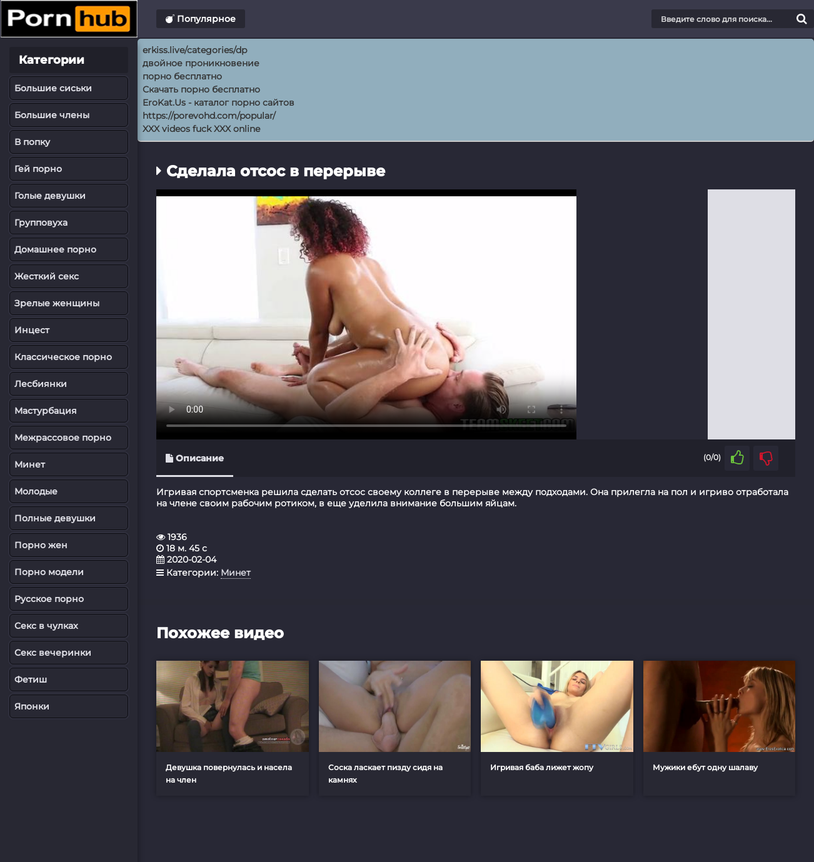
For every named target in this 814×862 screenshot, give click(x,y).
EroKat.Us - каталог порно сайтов (218, 102)
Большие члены (51, 115)
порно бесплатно (182, 76)
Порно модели (49, 572)
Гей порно (38, 168)
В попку (32, 142)
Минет (29, 464)
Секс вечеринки (52, 652)
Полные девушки (55, 518)
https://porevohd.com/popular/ (209, 115)
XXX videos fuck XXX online (201, 128)
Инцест (31, 330)
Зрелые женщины (56, 303)
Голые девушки (50, 195)
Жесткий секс (46, 276)
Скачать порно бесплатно (201, 89)
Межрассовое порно (62, 437)
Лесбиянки (40, 383)
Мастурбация (45, 410)
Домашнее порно (55, 249)
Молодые (36, 491)
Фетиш (30, 679)
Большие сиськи (53, 88)
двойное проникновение (201, 63)
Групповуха (41, 222)
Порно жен (41, 545)
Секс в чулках (46, 625)
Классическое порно (63, 357)
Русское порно (49, 598)
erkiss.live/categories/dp (195, 50)
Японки (31, 706)
